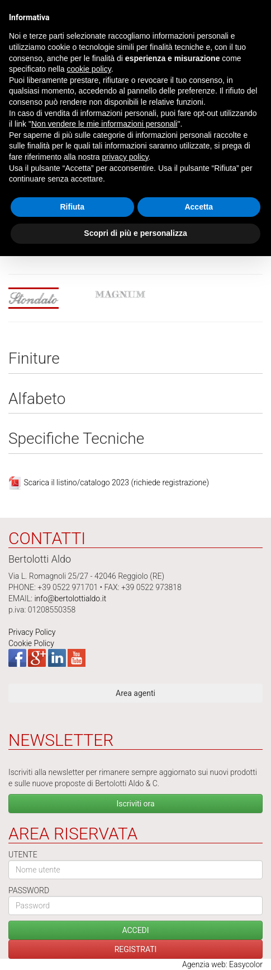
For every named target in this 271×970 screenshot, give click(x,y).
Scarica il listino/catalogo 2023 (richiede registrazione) (116, 482)
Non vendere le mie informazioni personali (104, 123)
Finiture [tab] (34, 359)
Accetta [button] (198, 206)
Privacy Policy (31, 632)
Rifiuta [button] (72, 206)
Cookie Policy (31, 643)
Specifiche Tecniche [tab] (76, 439)
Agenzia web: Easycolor (222, 964)
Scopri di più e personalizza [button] (135, 233)
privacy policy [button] (125, 156)
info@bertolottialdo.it (70, 598)
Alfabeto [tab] (36, 399)
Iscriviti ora (135, 803)
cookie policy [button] (89, 68)
